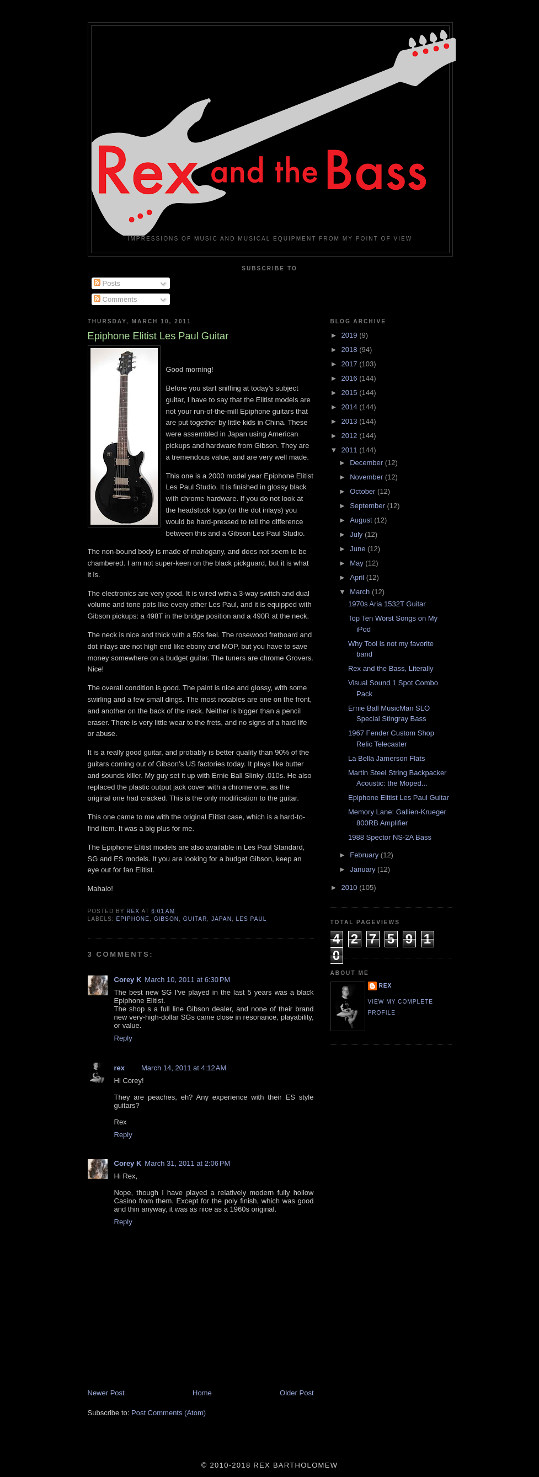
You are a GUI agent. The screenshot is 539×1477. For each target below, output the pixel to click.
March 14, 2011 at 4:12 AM (183, 1068)
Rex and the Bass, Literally (391, 668)
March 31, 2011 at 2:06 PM (187, 1163)
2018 (350, 349)
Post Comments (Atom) (168, 1413)
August (362, 520)
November (367, 477)
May (357, 563)
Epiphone (133, 919)
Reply (123, 1038)
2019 (350, 335)
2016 (350, 378)
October (363, 491)
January (363, 869)
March (361, 592)
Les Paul (251, 919)
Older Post (296, 1393)
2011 (350, 450)
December (367, 462)
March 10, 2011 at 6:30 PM (187, 979)
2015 (350, 392)
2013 (350, 421)
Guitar (195, 919)
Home (202, 1393)
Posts (107, 283)
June (358, 549)
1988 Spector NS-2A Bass (389, 837)
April (358, 577)
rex (119, 1068)
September (368, 506)
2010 (350, 887)
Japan (221, 919)
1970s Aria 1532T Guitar (387, 604)
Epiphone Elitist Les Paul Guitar (398, 797)
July (357, 534)
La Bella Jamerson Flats (386, 758)
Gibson (166, 919)
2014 (350, 407)
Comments (115, 299)
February (365, 855)
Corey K (128, 979)
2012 (350, 435)
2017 (350, 364)
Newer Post (106, 1393)
